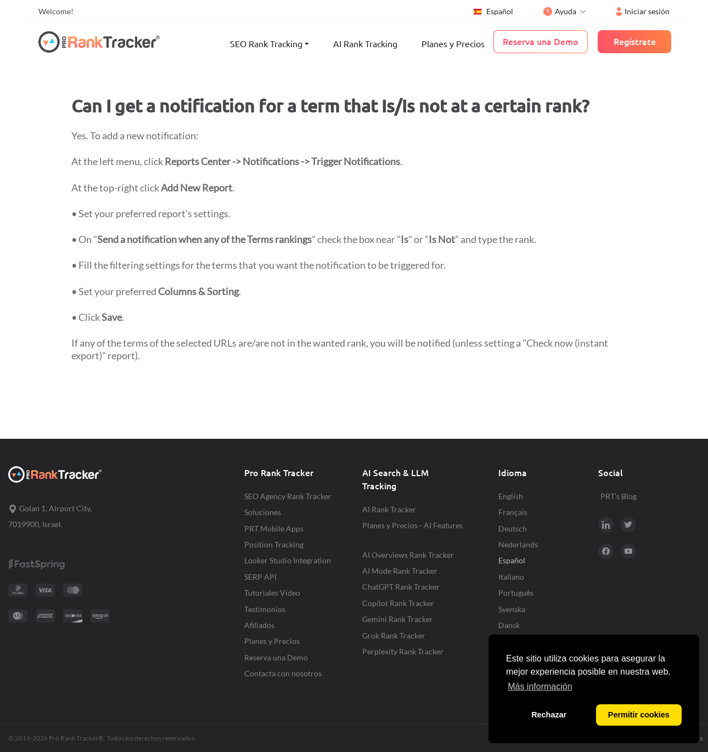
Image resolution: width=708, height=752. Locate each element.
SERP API (260, 576)
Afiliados (259, 625)
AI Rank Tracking (365, 44)
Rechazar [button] (548, 714)
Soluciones (262, 512)
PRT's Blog (618, 496)
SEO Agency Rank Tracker (287, 496)
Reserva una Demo (276, 657)
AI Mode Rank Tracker (399, 570)
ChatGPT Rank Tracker (401, 586)
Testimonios (264, 609)
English (510, 496)
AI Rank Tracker (389, 509)
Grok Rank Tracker (393, 635)
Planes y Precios (453, 44)
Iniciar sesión (643, 11)
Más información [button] (540, 686)
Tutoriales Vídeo (272, 592)
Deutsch (512, 528)
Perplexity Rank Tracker (402, 651)
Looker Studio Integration (287, 560)
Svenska (511, 609)
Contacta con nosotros (283, 673)
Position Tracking (274, 544)
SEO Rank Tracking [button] (266, 44)
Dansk (509, 625)
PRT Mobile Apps (274, 528)
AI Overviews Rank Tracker (408, 554)
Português (515, 592)
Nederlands (518, 544)
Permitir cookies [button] (639, 714)
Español (493, 11)
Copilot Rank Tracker (398, 603)
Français (512, 512)
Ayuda (559, 11)
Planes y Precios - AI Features (412, 525)
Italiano (511, 576)
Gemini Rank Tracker (397, 619)
